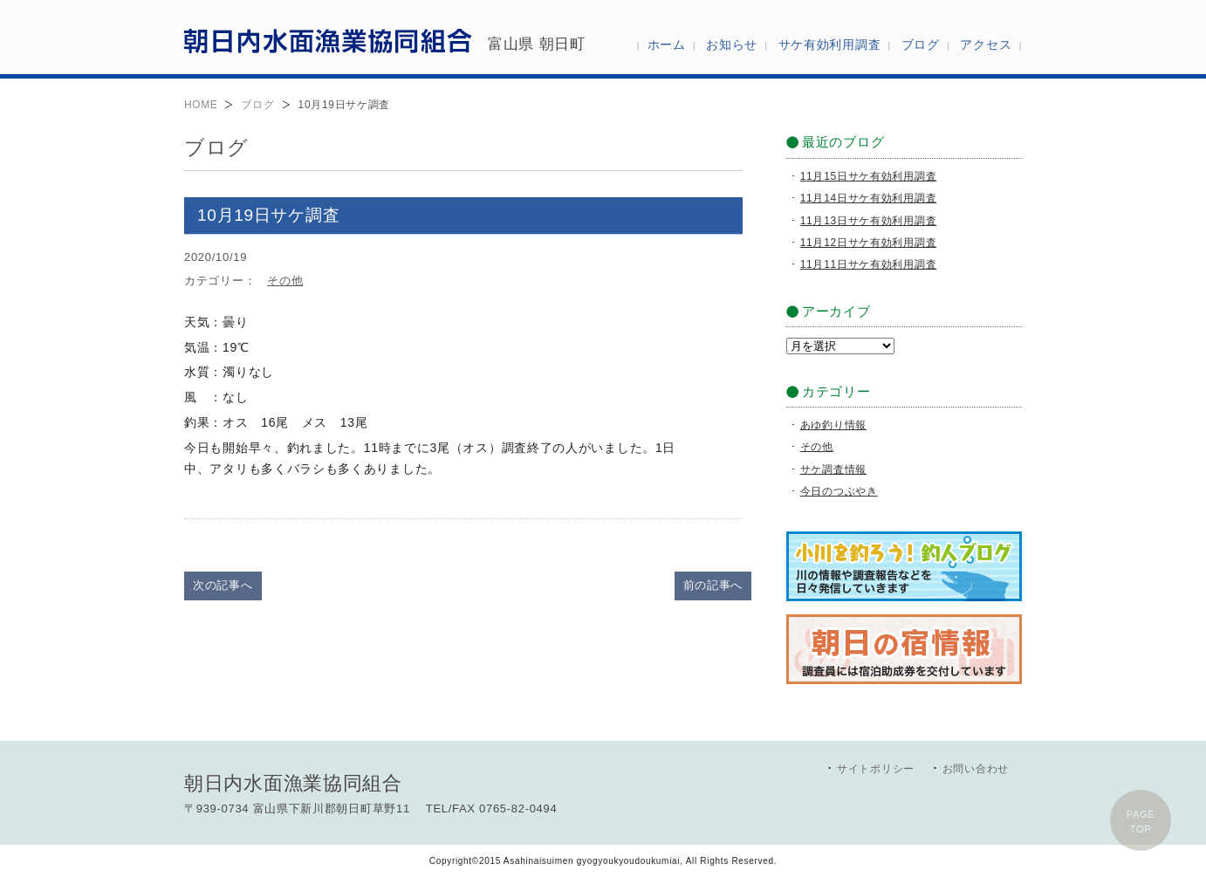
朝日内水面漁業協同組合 (328, 40)
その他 (285, 280)
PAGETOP (1141, 821)
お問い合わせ (975, 769)
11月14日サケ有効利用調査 (868, 198)
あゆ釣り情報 (833, 425)
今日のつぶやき (839, 491)
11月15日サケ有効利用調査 (868, 176)
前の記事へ (713, 585)
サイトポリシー (876, 769)
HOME (200, 105)
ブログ (257, 105)
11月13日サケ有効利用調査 (868, 221)
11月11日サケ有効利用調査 (868, 264)
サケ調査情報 (833, 469)
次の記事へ (223, 585)
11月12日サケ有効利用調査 (868, 242)
